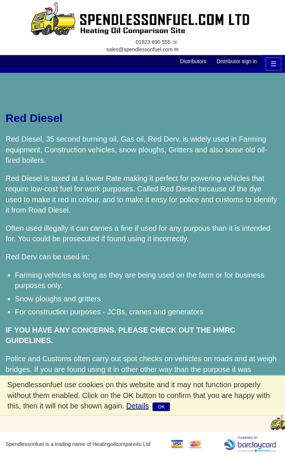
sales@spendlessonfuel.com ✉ (142, 49)
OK (161, 407)
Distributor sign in (237, 61)
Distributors (193, 61)
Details (137, 406)
